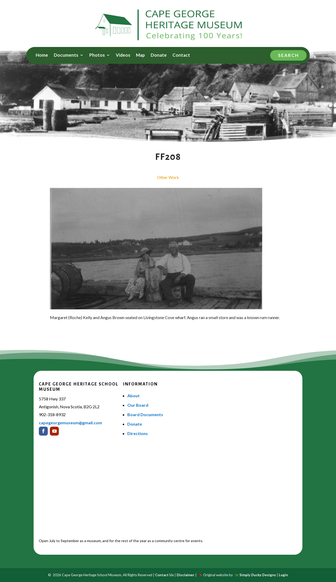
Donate (159, 55)
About (133, 395)
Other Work (168, 177)
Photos (97, 55)
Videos (123, 55)
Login (283, 575)
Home (42, 55)
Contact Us (164, 575)
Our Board (137, 405)
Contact (181, 55)
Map (140, 55)
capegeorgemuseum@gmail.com (70, 422)
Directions (137, 433)
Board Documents (145, 414)
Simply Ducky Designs (257, 575)
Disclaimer (186, 575)
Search (288, 55)
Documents (66, 55)
